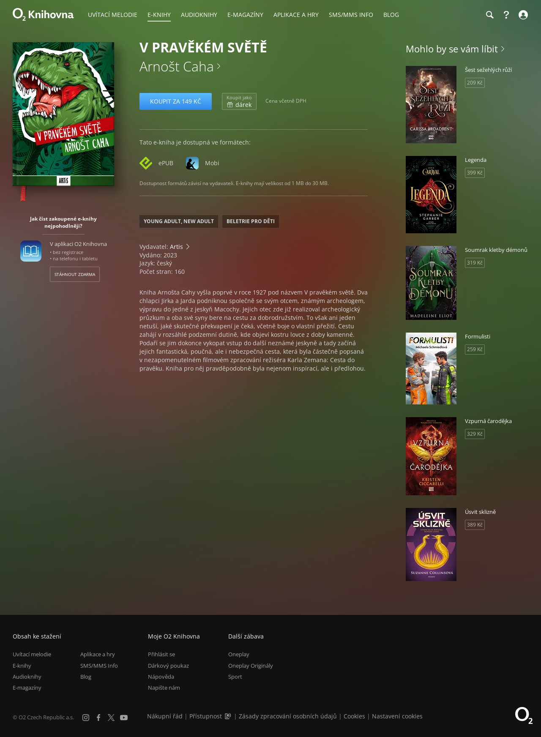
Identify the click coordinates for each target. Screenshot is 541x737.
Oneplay (238, 654)
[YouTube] (123, 717)
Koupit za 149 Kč (175, 101)
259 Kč (475, 349)
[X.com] (111, 717)
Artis (176, 247)
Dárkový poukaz (168, 665)
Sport (235, 676)
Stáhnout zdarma (75, 274)
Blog (85, 676)
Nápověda (161, 676)
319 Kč (475, 262)
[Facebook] (98, 717)
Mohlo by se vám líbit (452, 48)
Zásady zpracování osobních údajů (288, 716)
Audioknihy (27, 676)
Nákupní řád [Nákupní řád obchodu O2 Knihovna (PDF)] (165, 716)
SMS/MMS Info (99, 665)
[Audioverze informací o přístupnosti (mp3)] (229, 716)
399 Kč (475, 172)
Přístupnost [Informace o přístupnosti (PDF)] (205, 716)
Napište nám (164, 687)
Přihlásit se (161, 654)
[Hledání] (489, 15)
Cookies (354, 716)
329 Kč (475, 433)
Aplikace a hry (97, 654)
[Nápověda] (506, 15)
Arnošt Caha (176, 66)
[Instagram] (85, 717)
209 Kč (475, 82)
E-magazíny (27, 687)
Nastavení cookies (397, 716)
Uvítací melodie (32, 654)
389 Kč (475, 524)
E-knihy (22, 665)
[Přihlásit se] (522, 15)
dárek (239, 101)
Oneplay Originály (250, 665)
